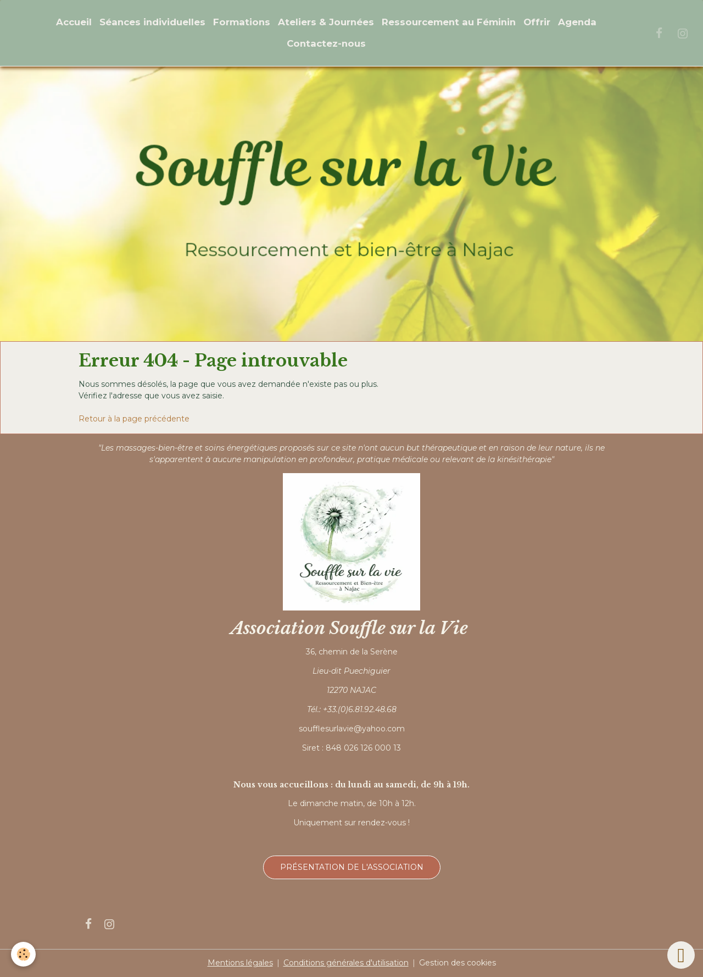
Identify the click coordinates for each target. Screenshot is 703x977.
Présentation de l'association (351, 867)
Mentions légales (240, 963)
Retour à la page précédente (134, 419)
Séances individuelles (152, 21)
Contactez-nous (326, 43)
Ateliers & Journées (326, 21)
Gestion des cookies (457, 963)
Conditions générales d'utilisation (346, 963)
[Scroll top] (681, 955)
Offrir (536, 21)
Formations (241, 21)
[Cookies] (23, 954)
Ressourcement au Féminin (449, 21)
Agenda (577, 21)
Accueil (74, 21)
